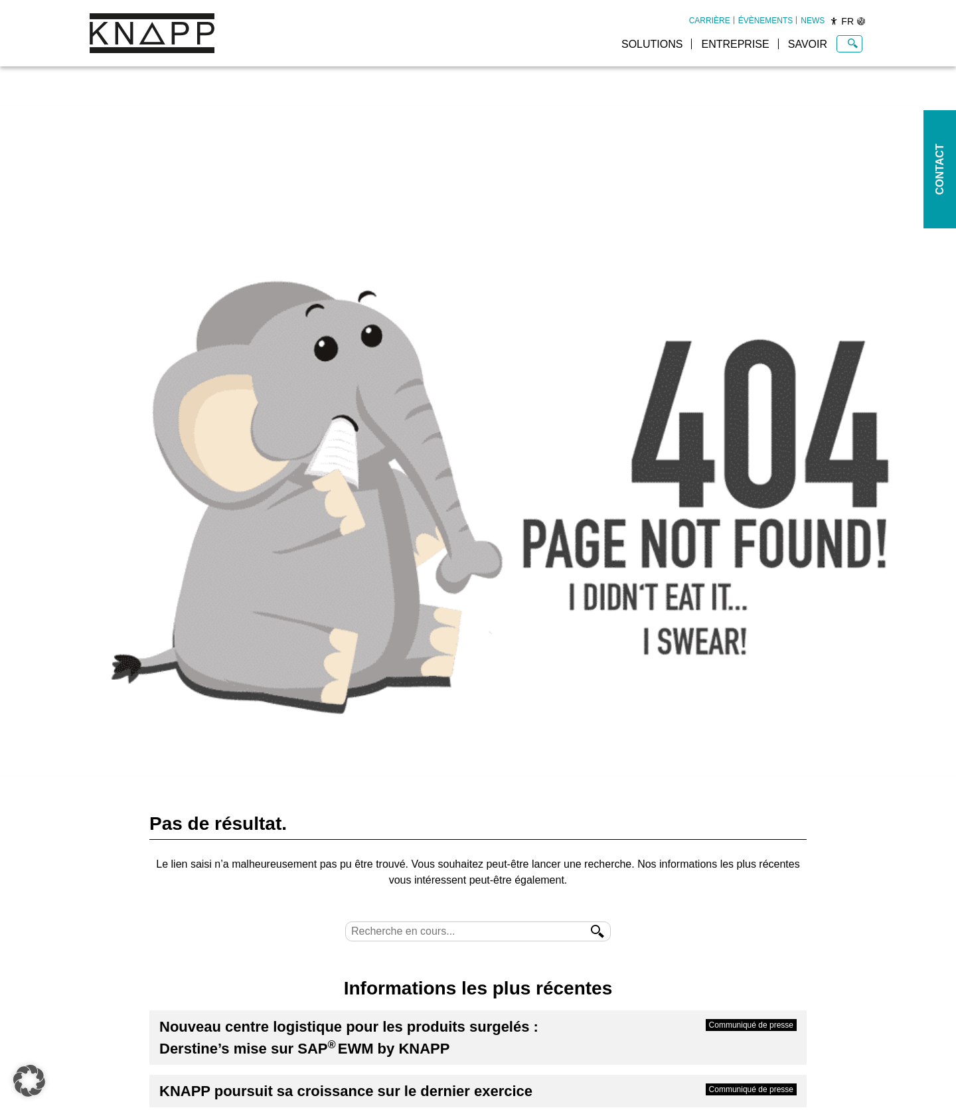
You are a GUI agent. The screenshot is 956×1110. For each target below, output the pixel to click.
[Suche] (478, 931)
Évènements (765, 20)
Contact (939, 169)
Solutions (651, 44)
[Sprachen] (861, 21)
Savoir (807, 44)
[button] (29, 1081)
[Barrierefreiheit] (834, 21)
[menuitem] (709, 20)
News (813, 20)
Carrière (709, 20)
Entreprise (735, 44)
